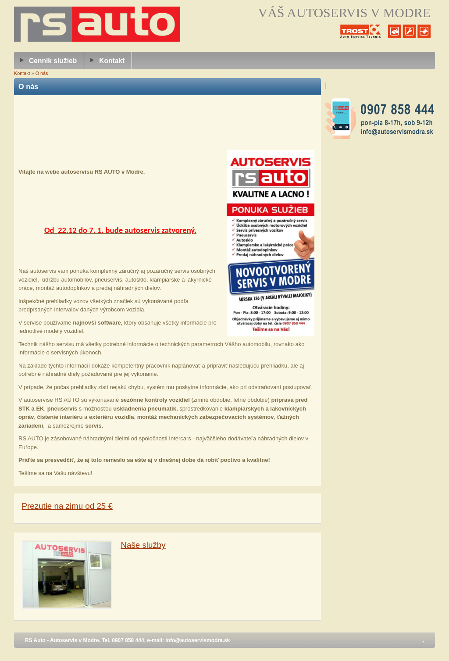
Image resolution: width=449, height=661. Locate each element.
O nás (42, 73)
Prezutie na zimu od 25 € (67, 506)
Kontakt (112, 60)
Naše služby (143, 545)
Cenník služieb (53, 60)
